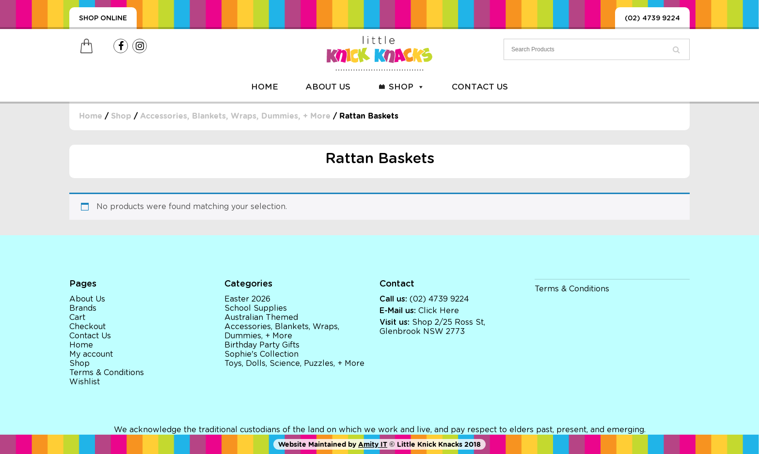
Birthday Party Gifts (262, 345)
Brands (82, 308)
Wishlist (84, 382)
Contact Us (480, 87)
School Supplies (255, 308)
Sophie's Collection (261, 354)
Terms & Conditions (106, 373)
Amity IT (372, 444)
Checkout (87, 327)
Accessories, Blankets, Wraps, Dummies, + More (235, 116)
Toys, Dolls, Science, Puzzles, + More (294, 363)
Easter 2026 (247, 299)
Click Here (438, 311)
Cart (77, 317)
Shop (407, 87)
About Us (327, 87)
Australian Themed (261, 317)
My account (91, 354)
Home (264, 87)
